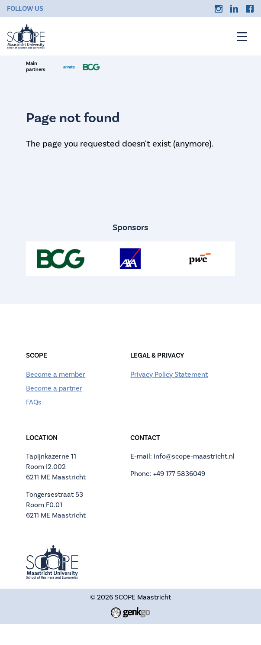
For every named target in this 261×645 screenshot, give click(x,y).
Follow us (25, 8)
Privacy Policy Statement (169, 374)
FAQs (34, 402)
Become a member (55, 374)
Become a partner (54, 388)
